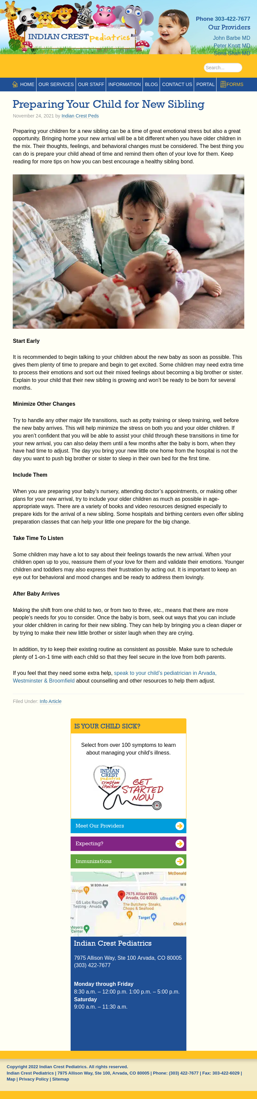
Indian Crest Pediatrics (83, 33)
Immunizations (93, 861)
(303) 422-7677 (184, 1073)
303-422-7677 (232, 19)
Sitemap (60, 1079)
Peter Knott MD (232, 46)
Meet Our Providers (100, 825)
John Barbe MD (231, 38)
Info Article (51, 701)
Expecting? (89, 843)
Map (11, 1079)
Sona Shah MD (232, 53)
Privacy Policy (34, 1079)
